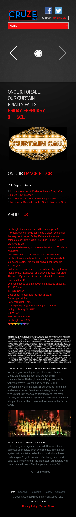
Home (12, 492)
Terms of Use (47, 506)
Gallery (48, 492)
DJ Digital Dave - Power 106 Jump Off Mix (33, 198)
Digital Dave (22, 185)
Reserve (22, 492)
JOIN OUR (55, 18)
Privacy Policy (29, 506)
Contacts (60, 492)
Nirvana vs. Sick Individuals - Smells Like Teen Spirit (38, 202)
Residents (35, 492)
